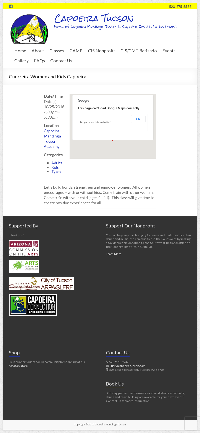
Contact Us (61, 60)
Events (169, 50)
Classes (56, 50)
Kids (55, 167)
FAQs (39, 60)
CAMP (76, 50)
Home (20, 50)
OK (138, 119)
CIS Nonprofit (101, 50)
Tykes (56, 171)
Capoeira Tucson (93, 18)
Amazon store (18, 366)
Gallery (21, 60)
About (38, 50)
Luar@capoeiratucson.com (127, 366)
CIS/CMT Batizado (138, 50)
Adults (56, 162)
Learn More (113, 254)
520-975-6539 (180, 6)
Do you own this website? (95, 122)
